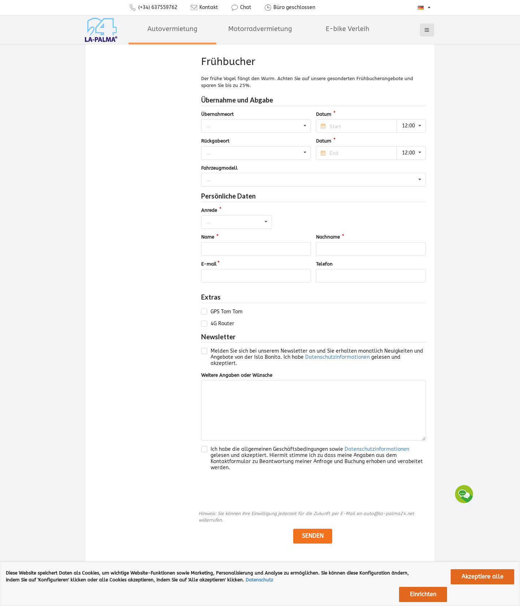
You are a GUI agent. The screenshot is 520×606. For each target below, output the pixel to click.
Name (208, 237)
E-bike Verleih (347, 29)
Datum (324, 114)
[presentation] (256, 491)
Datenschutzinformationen (337, 357)
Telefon (324, 264)
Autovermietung (172, 29)
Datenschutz (259, 580)
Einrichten (423, 594)
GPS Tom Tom (227, 312)
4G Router (222, 324)
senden (313, 535)
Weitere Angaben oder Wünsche (236, 375)
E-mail (209, 264)
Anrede (209, 210)
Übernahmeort (217, 114)
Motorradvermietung (260, 29)
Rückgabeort (215, 141)
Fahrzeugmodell (219, 168)
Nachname (328, 237)
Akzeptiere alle (482, 577)
